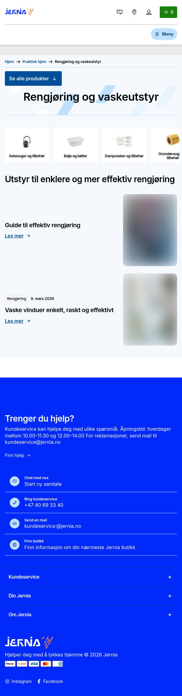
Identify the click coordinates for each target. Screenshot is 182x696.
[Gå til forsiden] (19, 12)
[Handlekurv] (168, 12)
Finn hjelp (18, 455)
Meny (164, 34)
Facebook (50, 681)
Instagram (18, 681)
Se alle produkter (33, 78)
